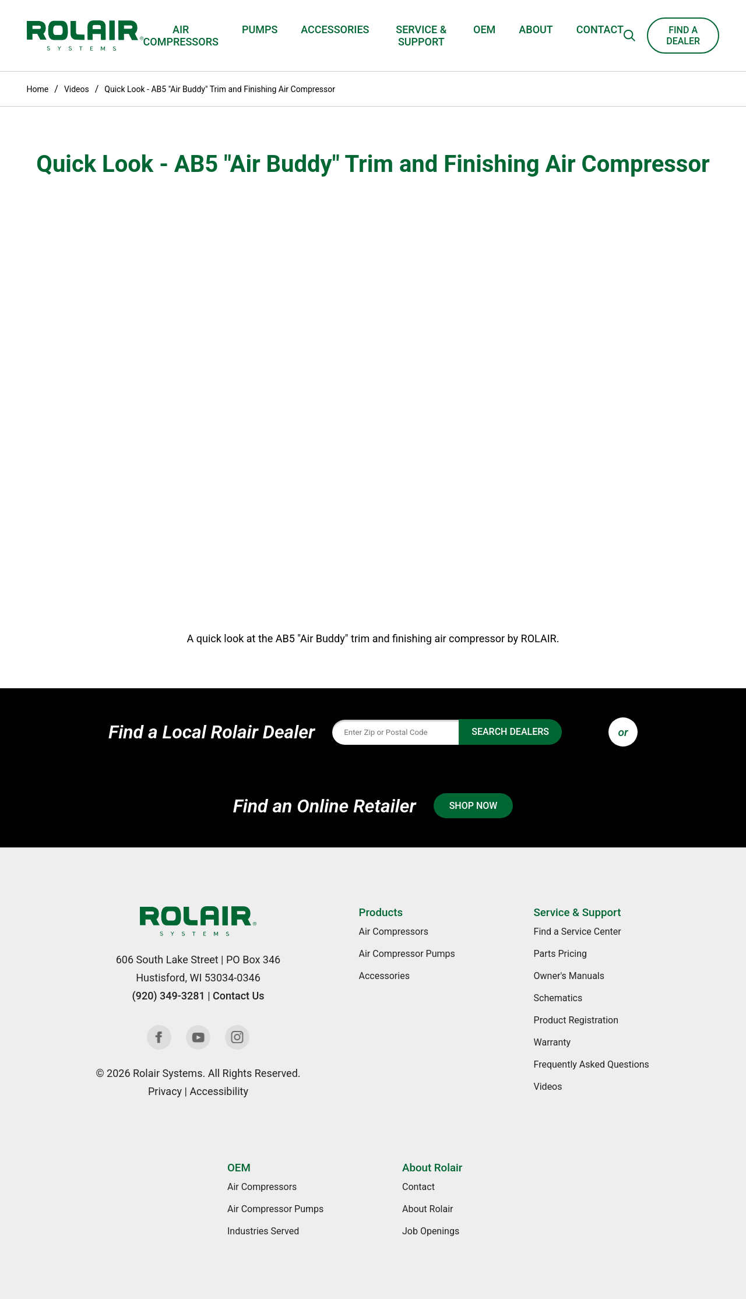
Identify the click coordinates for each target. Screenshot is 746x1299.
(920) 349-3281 (168, 996)
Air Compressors (181, 35)
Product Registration (576, 1020)
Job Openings (430, 1231)
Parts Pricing (560, 953)
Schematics (558, 998)
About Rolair (432, 1167)
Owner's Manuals (569, 975)
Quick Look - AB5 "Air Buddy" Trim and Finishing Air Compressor (219, 89)
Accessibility (218, 1091)
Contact (600, 29)
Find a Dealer (683, 35)
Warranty (552, 1042)
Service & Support (421, 35)
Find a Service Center (577, 931)
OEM (484, 29)
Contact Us (239, 996)
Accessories (335, 29)
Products (381, 912)
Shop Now (473, 805)
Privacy (165, 1091)
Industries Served (263, 1231)
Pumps (259, 29)
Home (38, 89)
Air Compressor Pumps (407, 953)
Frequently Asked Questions (591, 1064)
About (536, 29)
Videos (76, 89)
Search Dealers (510, 731)
